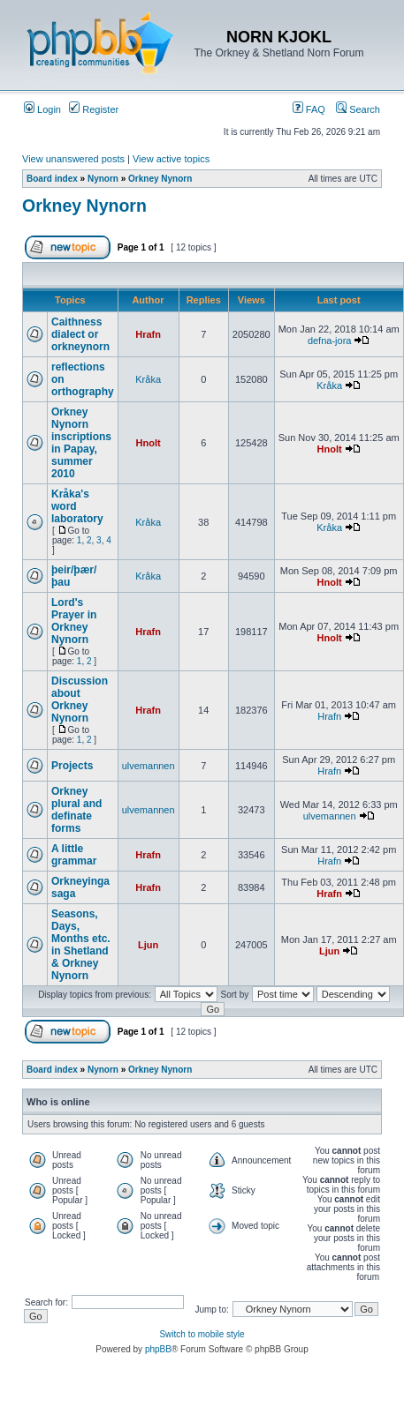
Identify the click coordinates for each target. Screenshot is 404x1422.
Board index (52, 178)
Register (93, 109)
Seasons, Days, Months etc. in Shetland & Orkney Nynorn (81, 945)
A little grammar (73, 854)
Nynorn (103, 178)
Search (358, 109)
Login (42, 109)
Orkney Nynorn (160, 178)
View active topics (171, 158)
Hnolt (148, 443)
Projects (72, 766)
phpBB (158, 1349)
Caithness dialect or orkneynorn (80, 334)
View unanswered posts (73, 158)
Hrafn (148, 334)
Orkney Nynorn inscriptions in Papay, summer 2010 (81, 443)
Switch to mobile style (201, 1334)
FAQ (309, 109)
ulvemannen (148, 765)
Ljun (148, 944)
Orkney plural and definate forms (76, 809)
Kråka (148, 379)
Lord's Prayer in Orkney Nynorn (73, 621)
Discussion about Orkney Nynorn (79, 699)
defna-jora (330, 340)
